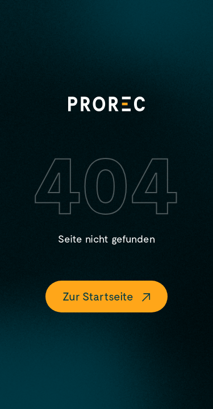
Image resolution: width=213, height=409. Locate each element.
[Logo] (106, 104)
